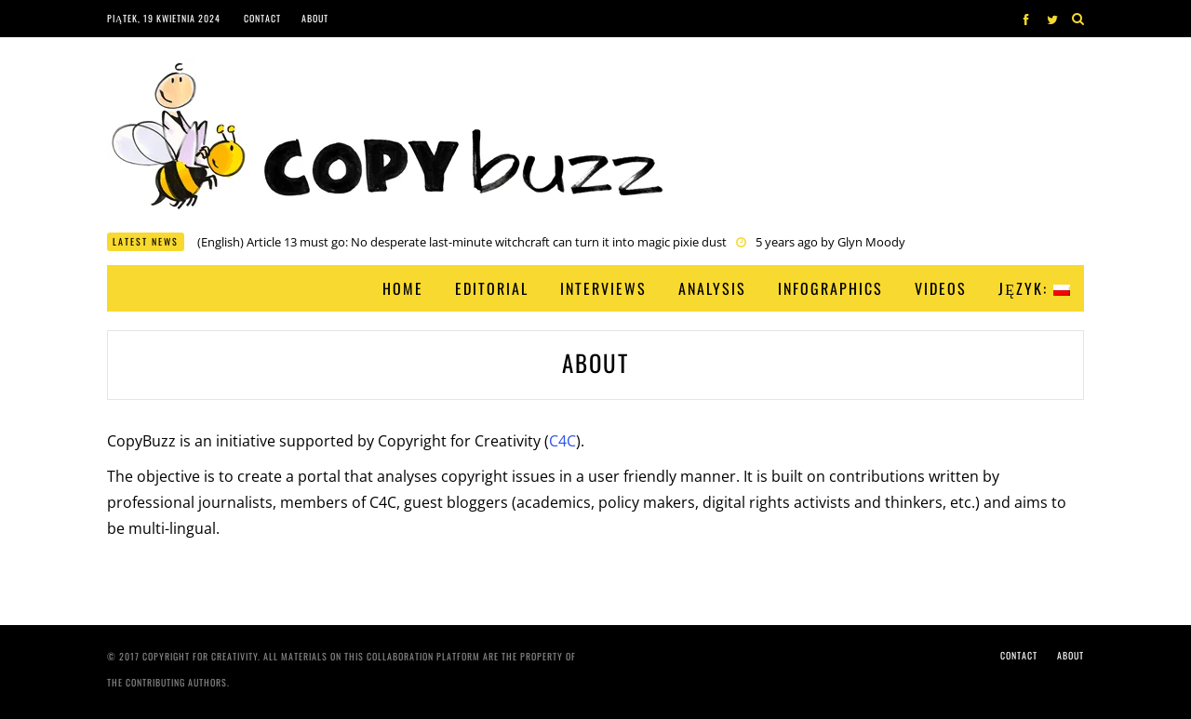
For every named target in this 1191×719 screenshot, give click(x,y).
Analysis (712, 288)
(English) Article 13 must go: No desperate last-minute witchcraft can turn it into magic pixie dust (462, 241)
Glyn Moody (871, 241)
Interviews (603, 288)
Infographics (830, 288)
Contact (262, 18)
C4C (562, 441)
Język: (1034, 288)
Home (402, 288)
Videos (941, 288)
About (314, 18)
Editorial (492, 288)
